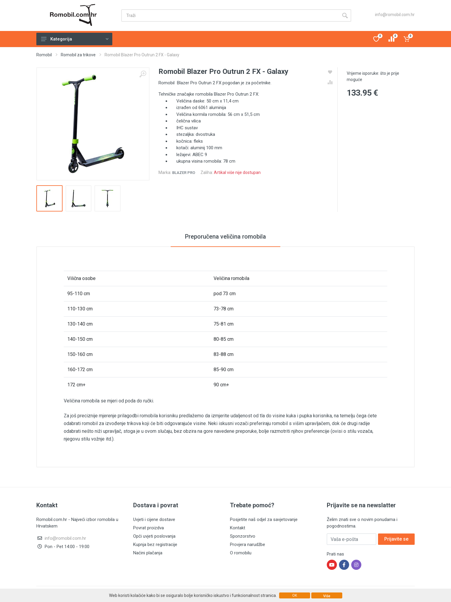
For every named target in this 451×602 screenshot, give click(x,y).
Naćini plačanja (147, 553)
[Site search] (230, 15)
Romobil (44, 54)
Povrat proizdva (148, 528)
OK (294, 595)
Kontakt (237, 528)
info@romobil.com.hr (395, 14)
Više (326, 596)
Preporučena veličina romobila (225, 236)
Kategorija (74, 39)
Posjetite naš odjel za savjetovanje (264, 519)
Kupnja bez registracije (155, 544)
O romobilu (240, 553)
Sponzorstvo (242, 536)
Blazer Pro (183, 172)
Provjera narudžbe (247, 544)
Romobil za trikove (78, 54)
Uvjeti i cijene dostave (154, 519)
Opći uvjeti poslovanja (154, 536)
